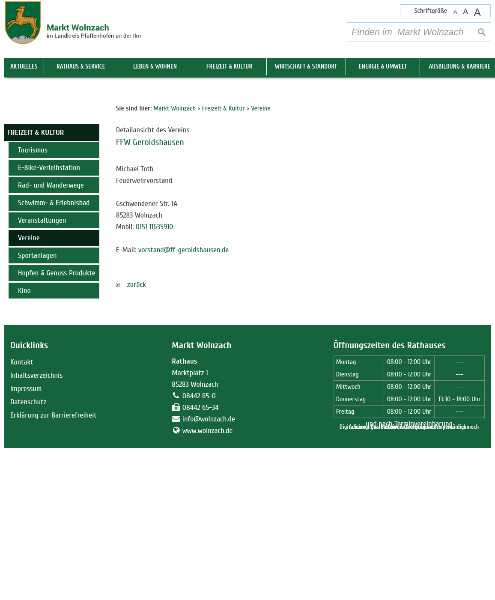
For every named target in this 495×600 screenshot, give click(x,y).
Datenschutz (28, 553)
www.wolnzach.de (207, 582)
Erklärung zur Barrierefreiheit (53, 567)
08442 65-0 (199, 547)
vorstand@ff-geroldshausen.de (183, 401)
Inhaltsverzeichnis (36, 527)
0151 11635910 (154, 378)
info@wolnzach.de (208, 571)
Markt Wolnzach (201, 497)
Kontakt (21, 514)
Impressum (26, 540)
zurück (131, 436)
